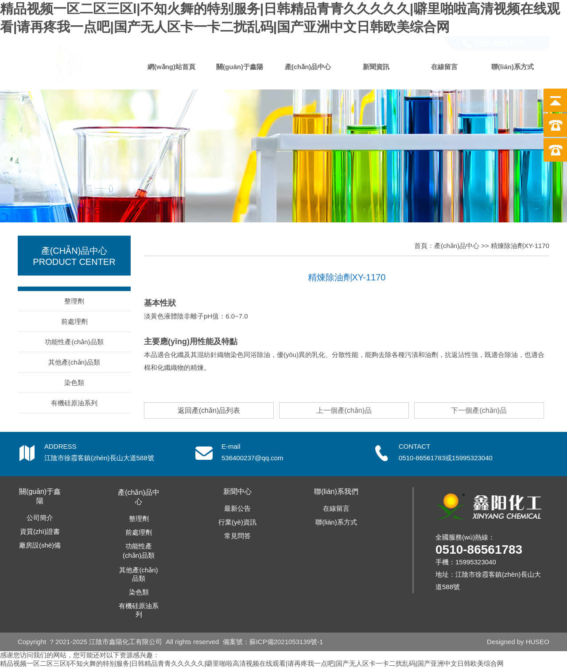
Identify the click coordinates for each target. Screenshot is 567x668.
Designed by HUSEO (518, 641)
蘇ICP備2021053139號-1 (286, 641)
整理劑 (74, 301)
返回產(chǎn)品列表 (209, 410)
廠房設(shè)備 (40, 545)
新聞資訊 (376, 66)
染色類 (74, 382)
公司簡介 (40, 517)
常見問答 (237, 536)
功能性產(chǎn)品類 (74, 342)
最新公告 (237, 508)
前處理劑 (74, 321)
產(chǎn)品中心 (308, 66)
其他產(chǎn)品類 (74, 362)
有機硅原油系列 (74, 403)
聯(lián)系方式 (512, 66)
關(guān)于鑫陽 (239, 66)
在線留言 (444, 66)
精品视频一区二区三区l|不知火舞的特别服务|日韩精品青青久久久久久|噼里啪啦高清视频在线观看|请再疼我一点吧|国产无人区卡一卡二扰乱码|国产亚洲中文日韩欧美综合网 (252, 663)
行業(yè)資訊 (237, 522)
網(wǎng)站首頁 (171, 66)
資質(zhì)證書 (40, 531)
